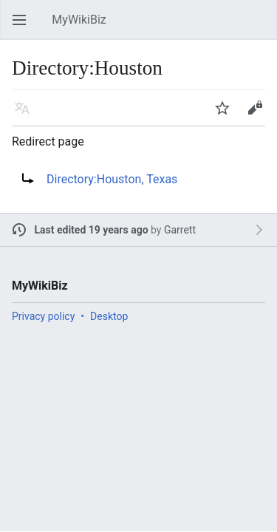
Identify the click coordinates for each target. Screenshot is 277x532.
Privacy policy (43, 316)
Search (262, 27)
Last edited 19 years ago (91, 230)
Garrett (180, 230)
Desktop (109, 316)
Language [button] (26, 115)
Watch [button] (227, 115)
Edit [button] (257, 115)
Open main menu (23, 27)
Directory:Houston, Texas (112, 179)
